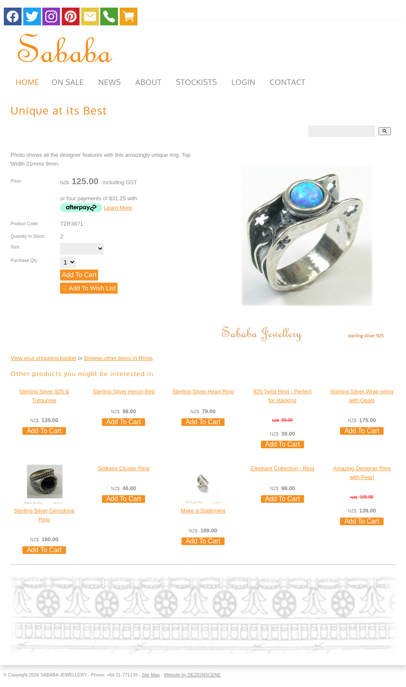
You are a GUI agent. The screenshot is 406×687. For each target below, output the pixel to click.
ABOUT (148, 82)
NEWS (109, 82)
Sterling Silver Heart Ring (203, 391)
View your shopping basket (43, 358)
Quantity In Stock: (28, 236)
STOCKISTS (196, 82)
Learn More (118, 207)
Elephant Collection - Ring (282, 468)
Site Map (151, 674)
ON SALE (67, 82)
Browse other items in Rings (118, 358)
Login (243, 82)
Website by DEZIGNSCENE (192, 674)
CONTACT (287, 82)
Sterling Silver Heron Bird (123, 391)
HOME (27, 82)
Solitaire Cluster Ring (123, 468)
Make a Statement (203, 510)
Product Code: (24, 223)
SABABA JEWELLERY (63, 674)
